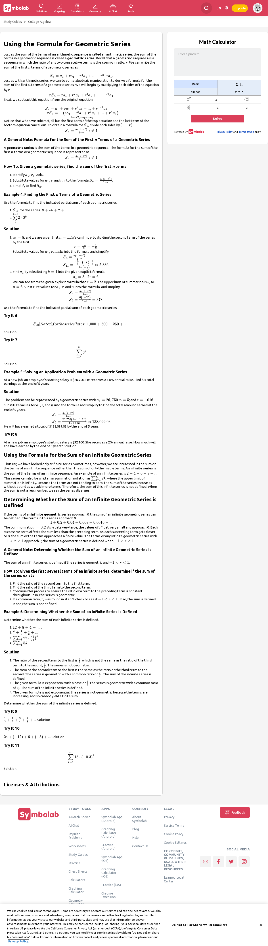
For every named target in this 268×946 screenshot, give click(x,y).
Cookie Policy (173, 834)
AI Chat (74, 825)
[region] (134, 925)
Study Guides (13, 22)
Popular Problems (75, 835)
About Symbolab (139, 818)
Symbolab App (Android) (112, 818)
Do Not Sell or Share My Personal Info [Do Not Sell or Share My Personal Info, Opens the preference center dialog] (200, 924)
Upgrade (240, 8)
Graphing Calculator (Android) (109, 832)
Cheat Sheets (78, 871)
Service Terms (174, 825)
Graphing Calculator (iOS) (109, 872)
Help (135, 837)
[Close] (261, 925)
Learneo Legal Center (174, 879)
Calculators (77, 880)
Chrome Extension (108, 895)
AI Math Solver (79, 817)
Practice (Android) (108, 846)
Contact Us (140, 846)
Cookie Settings (175, 842)
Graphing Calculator (76, 890)
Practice (74, 863)
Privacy (169, 817)
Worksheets (77, 846)
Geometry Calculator (76, 902)
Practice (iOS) (111, 884)
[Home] (38, 820)
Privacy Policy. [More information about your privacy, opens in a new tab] (18, 941)
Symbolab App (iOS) (112, 858)
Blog (135, 829)
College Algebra (39, 22)
